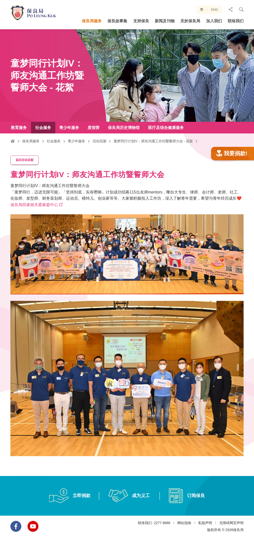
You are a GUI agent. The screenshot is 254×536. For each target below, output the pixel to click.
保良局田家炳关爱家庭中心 (34, 228)
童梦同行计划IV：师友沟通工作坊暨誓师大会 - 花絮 (153, 141)
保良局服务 (30, 141)
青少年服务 (76, 141)
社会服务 (54, 141)
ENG (214, 9)
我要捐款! (231, 178)
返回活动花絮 (25, 183)
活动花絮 (99, 141)
